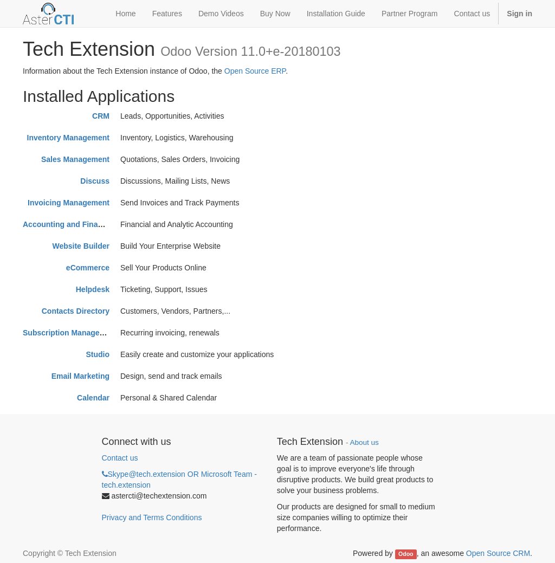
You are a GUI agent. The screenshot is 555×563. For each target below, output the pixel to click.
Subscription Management (70, 332)
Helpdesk (92, 289)
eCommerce (87, 267)
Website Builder (80, 246)
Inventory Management (68, 137)
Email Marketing (80, 376)
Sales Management (75, 159)
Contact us (120, 458)
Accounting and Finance (67, 224)
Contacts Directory (75, 311)
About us (364, 442)
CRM (100, 116)
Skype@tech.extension (179, 479)
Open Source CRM (498, 553)
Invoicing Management (68, 202)
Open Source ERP (255, 71)
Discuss (94, 181)
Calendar (93, 397)
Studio (97, 354)
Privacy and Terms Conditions (152, 517)
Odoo (405, 554)
